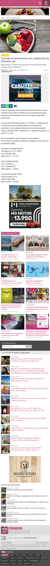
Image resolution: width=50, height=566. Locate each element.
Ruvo (25, 561)
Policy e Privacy (17, 538)
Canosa (37, 555)
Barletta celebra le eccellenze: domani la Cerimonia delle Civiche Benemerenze (26, 439)
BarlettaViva (12, 3)
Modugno (5, 561)
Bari (17, 555)
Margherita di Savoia (32, 558)
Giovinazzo (20, 558)
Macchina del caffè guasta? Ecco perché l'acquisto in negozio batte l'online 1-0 (26, 449)
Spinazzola (5, 563)
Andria (12, 555)
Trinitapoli (27, 563)
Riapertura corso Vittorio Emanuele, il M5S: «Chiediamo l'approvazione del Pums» (27, 360)
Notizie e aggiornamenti (13, 18)
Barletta (5, 555)
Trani (20, 563)
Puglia (20, 561)
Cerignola (5, 558)
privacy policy (25, 352)
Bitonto (30, 555)
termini (16, 352)
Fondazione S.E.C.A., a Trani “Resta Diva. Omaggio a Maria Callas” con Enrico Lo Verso (28, 409)
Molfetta (13, 561)
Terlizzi (13, 563)
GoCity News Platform (30, 538)
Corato (12, 558)
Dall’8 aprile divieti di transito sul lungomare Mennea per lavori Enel (27, 380)
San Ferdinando (34, 561)
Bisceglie (23, 555)
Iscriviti (28, 346)
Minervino (44, 558)
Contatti (9, 538)
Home (3, 18)
